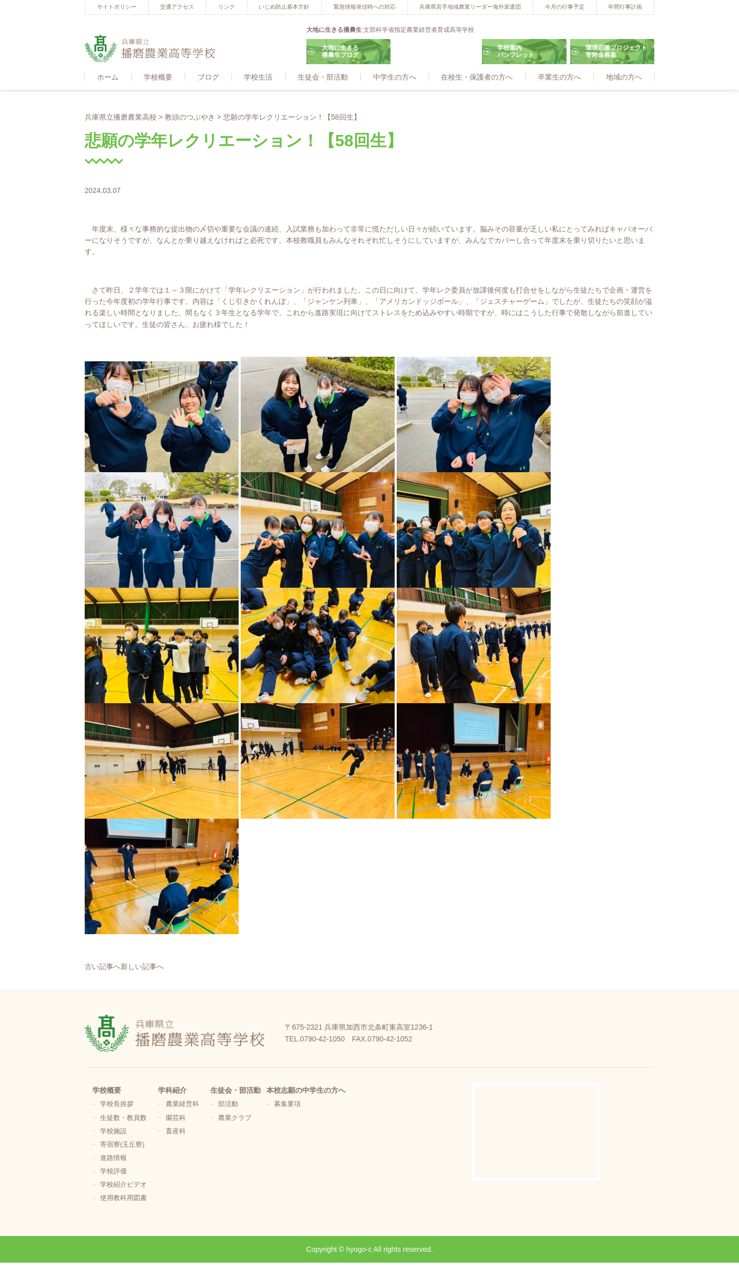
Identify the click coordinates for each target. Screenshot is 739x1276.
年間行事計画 (625, 7)
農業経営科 (182, 1105)
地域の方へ (624, 77)
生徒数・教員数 (123, 1118)
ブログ (208, 77)
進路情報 (113, 1158)
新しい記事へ (142, 967)
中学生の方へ (394, 77)
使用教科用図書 (123, 1199)
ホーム (108, 77)
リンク (226, 7)
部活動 (228, 1105)
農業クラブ (234, 1118)
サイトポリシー (117, 7)
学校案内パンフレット (515, 51)
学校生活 (258, 77)
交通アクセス (177, 7)
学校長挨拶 (116, 1105)
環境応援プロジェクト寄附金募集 (616, 51)
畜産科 (176, 1131)
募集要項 (287, 1105)
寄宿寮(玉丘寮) (122, 1145)
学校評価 (113, 1171)
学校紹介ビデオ (123, 1185)
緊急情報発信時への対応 (365, 7)
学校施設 (113, 1131)
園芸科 (176, 1118)
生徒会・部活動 (323, 77)
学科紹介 (172, 1091)
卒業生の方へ (559, 77)
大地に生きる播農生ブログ (340, 51)
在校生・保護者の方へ (477, 77)
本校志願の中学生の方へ (305, 1091)
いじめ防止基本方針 (284, 7)
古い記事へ (103, 967)
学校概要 (158, 77)
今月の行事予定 (565, 7)
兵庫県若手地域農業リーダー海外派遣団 (470, 7)
